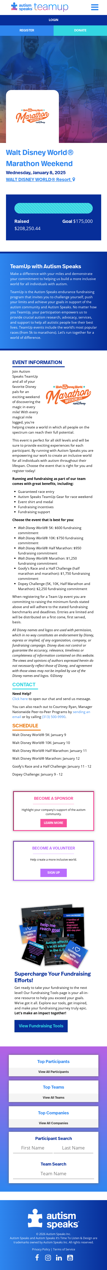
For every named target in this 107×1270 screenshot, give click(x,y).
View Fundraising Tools (41, 1026)
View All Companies (53, 1123)
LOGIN (53, 20)
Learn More (53, 823)
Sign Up (53, 872)
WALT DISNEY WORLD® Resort (40, 179)
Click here (20, 698)
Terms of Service (64, 1249)
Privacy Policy (41, 1249)
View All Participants (53, 1072)
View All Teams (53, 1097)
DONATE (80, 30)
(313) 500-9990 (53, 716)
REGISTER (27, 30)
